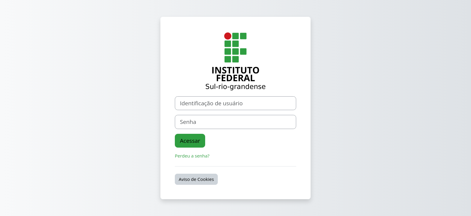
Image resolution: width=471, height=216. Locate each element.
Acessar (190, 140)
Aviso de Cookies (196, 179)
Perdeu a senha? (192, 156)
